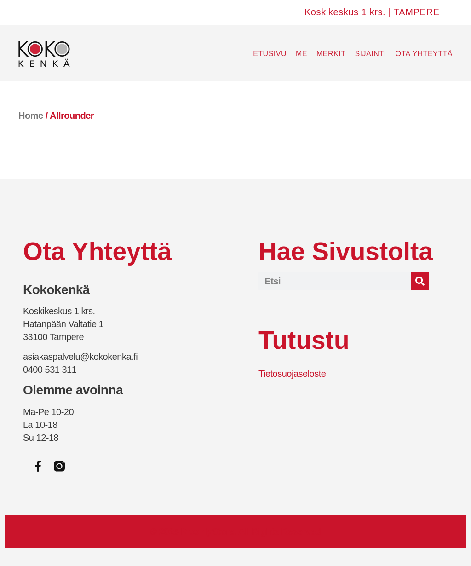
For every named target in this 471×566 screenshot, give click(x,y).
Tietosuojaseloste (292, 374)
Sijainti (370, 54)
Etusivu (270, 54)
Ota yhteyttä (424, 54)
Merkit (330, 54)
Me (301, 54)
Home (30, 115)
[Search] (420, 281)
